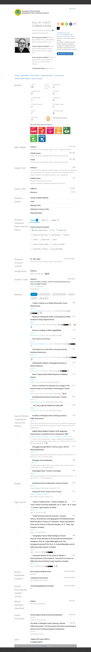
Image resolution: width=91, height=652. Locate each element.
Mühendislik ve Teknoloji (39, 249)
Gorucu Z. (53, 436)
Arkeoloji (65, 235)
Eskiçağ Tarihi (61, 230)
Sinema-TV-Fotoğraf (57, 244)
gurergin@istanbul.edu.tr (63, 33)
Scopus (56, 220)
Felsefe (34, 239)
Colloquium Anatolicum (37, 357)
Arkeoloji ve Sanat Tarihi (39, 235)
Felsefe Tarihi (44, 239)
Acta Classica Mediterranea (38, 311)
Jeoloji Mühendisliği (55, 249)
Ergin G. (32, 322)
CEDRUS (32, 371)
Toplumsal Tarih (34, 402)
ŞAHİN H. (32, 436)
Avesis (34, 220)
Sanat (53, 239)
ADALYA (32, 325)
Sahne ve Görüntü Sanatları (40, 244)
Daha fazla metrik (60, 118)
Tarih (51, 230)
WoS (45, 220)
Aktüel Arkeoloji (34, 335)
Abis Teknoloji (43, 646)
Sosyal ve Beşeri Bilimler (39, 230)
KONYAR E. (39, 494)
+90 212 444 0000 (61, 34)
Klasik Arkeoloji (54, 235)
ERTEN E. (46, 436)
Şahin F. (66, 436)
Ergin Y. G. (33, 287)
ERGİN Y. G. (33, 368)
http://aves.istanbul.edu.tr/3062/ (65, 36)
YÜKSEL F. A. (39, 436)
